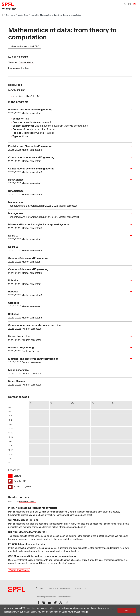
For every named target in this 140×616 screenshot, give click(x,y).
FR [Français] (129, 4)
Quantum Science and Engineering (69, 260)
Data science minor (69, 338)
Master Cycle (23, 15)
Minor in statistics (69, 372)
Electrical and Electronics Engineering (69, 111)
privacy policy (29, 612)
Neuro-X (34, 15)
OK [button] (126, 610)
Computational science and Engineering (69, 159)
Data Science (69, 181)
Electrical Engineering (69, 349)
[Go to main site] (3, 15)
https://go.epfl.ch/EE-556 (26, 96)
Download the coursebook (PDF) (24, 46)
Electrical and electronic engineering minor (69, 360)
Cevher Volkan (26, 62)
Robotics (69, 282)
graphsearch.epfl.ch (27, 501)
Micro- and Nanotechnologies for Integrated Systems (69, 226)
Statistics (69, 304)
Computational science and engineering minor (69, 327)
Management (69, 204)
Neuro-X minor (69, 383)
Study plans (9, 9)
